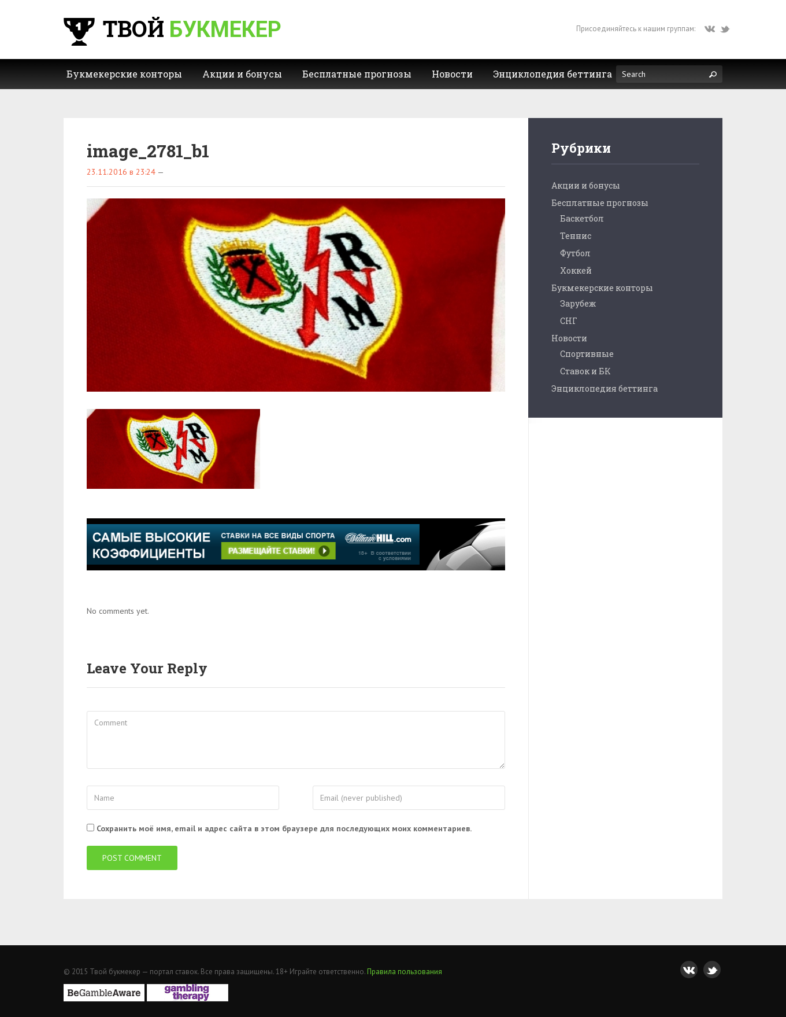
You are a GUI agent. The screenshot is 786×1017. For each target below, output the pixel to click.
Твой (171, 28)
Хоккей (576, 270)
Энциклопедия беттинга (604, 388)
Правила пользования (404, 972)
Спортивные (587, 353)
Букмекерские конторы (602, 287)
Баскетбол (582, 218)
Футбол (575, 253)
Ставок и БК (585, 371)
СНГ (568, 320)
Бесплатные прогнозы (599, 202)
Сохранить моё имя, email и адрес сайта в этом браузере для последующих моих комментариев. (284, 828)
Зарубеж (578, 303)
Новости (569, 338)
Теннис (575, 235)
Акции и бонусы (585, 185)
